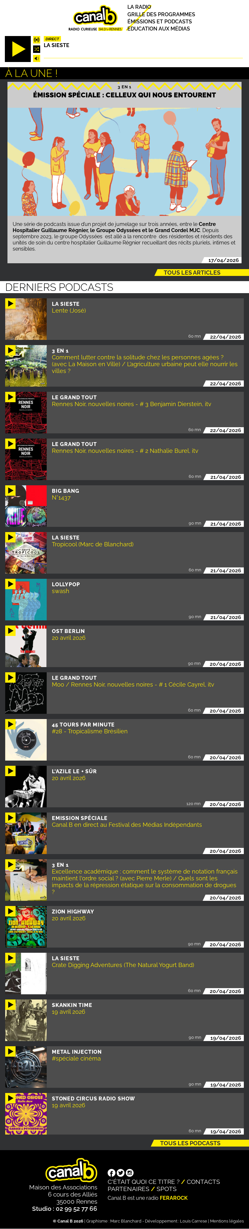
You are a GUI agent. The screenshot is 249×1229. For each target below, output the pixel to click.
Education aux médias (158, 29)
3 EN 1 (124, 86)
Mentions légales (227, 1221)
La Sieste (56, 45)
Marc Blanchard (125, 1221)
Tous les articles (192, 272)
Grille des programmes (161, 14)
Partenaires (128, 1188)
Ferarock (174, 1198)
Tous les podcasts (190, 1143)
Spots (167, 1188)
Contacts (203, 1181)
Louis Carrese (193, 1221)
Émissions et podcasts (159, 22)
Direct (52, 39)
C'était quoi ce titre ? (144, 1181)
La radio (139, 7)
